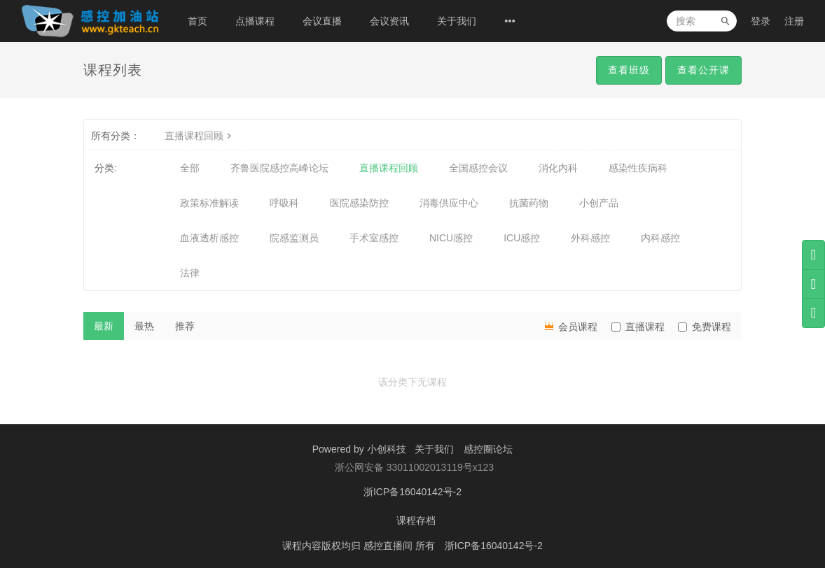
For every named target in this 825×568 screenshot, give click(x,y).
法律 (190, 272)
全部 (190, 167)
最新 (103, 326)
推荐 (185, 326)
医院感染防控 (359, 202)
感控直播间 (389, 543)
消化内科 (558, 167)
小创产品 (598, 202)
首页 (197, 21)
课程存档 (416, 519)
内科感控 (660, 237)
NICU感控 (451, 237)
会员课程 (570, 326)
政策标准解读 (209, 202)
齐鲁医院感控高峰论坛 (279, 167)
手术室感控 (373, 237)
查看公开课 (703, 70)
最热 (144, 326)
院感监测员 (294, 237)
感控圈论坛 (488, 449)
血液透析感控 (209, 237)
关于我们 (456, 21)
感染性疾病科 (638, 167)
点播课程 (255, 21)
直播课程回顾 (200, 135)
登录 (760, 21)
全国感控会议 (478, 167)
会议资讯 (389, 21)
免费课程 (704, 326)
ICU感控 (522, 237)
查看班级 (629, 70)
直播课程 (638, 326)
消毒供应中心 (449, 202)
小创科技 (388, 449)
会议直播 (322, 21)
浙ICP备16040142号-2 (412, 491)
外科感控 (590, 237)
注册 (794, 21)
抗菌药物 (528, 202)
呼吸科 (284, 202)
